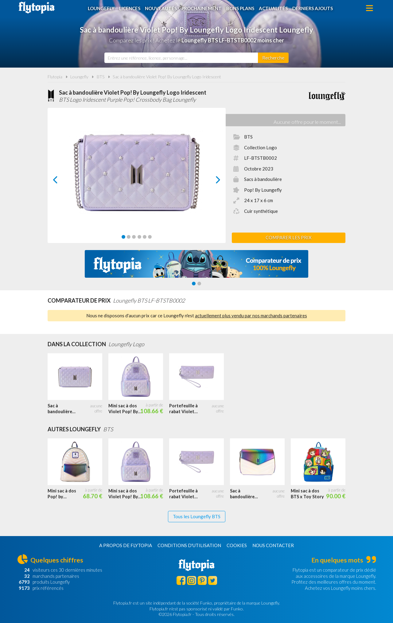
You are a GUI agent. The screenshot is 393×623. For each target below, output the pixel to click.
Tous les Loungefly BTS (196, 516)
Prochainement (201, 8)
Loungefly (101, 8)
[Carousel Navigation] (136, 179)
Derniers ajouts (312, 8)
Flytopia (36, 8)
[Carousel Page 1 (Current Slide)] (123, 237)
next (211, 181)
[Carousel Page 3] (134, 237)
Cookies (237, 545)
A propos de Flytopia (125, 545)
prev (62, 181)
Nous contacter (273, 545)
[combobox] (181, 58)
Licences (129, 8)
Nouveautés (161, 8)
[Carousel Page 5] (144, 237)
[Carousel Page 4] (139, 237)
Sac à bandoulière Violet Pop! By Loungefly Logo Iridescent (167, 76)
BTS (101, 76)
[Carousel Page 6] (150, 237)
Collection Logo (260, 147)
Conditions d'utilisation (189, 545)
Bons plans (240, 8)
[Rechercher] (273, 58)
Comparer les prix (289, 237)
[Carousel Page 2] (128, 237)
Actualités (273, 8)
